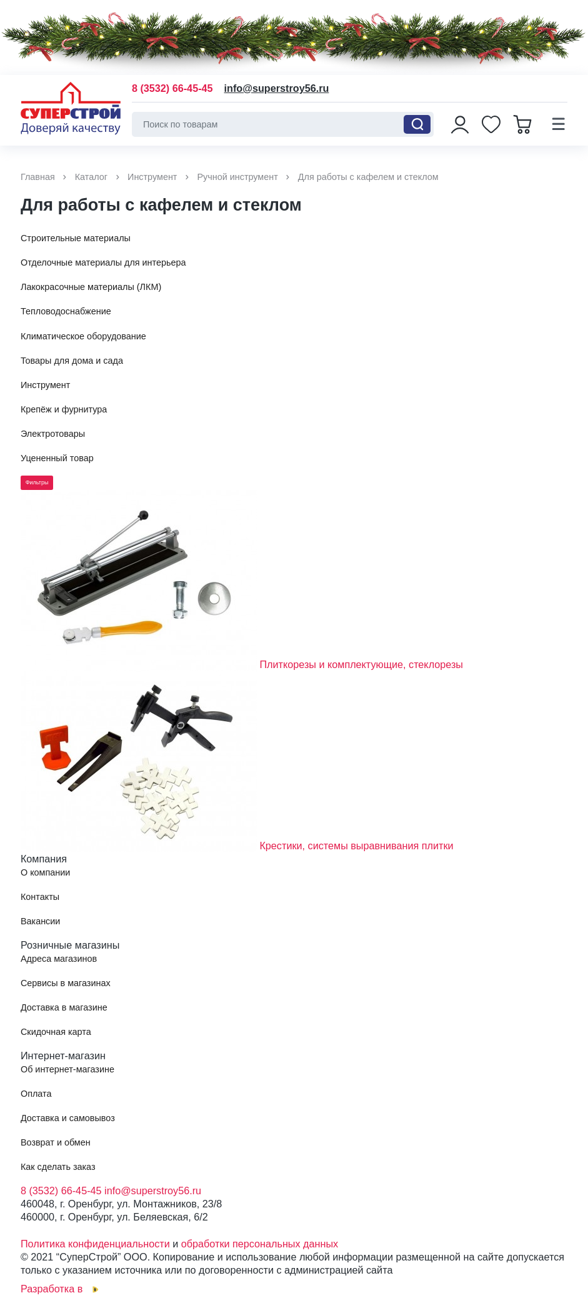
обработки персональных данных (259, 1243)
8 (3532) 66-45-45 (172, 88)
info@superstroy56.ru (276, 88)
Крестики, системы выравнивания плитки (356, 845)
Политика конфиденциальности (95, 1243)
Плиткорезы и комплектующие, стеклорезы (361, 664)
